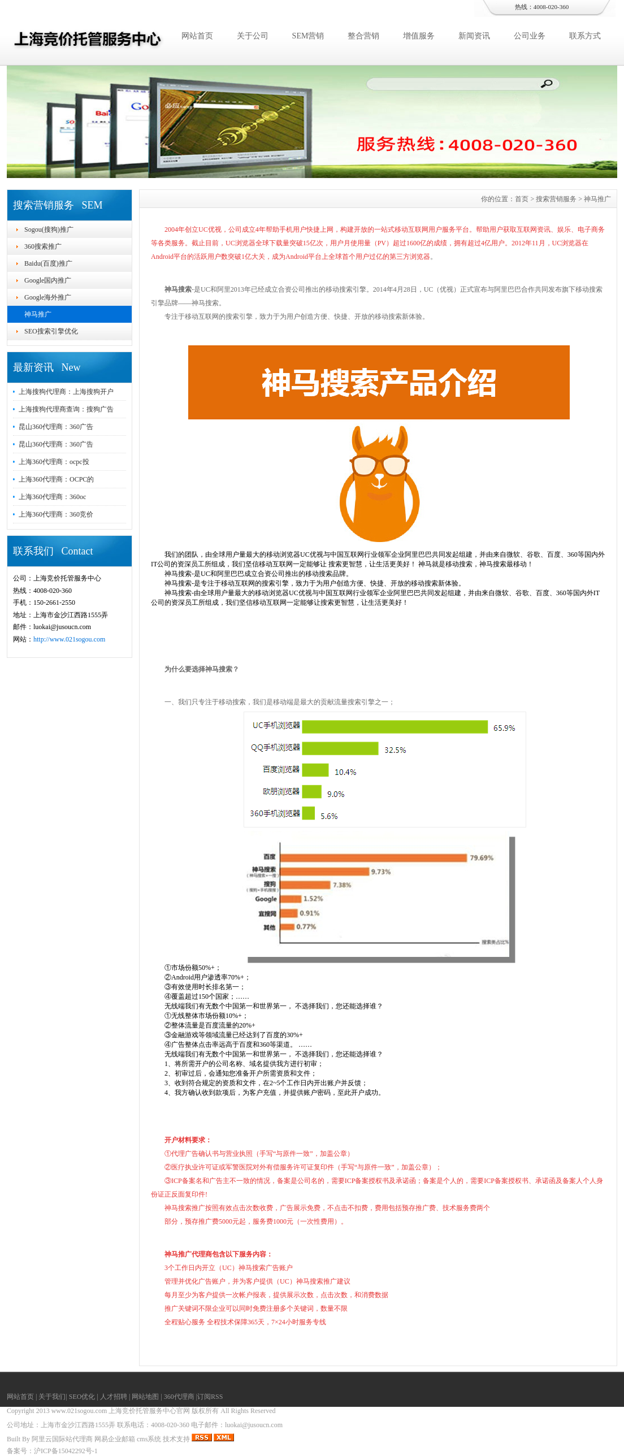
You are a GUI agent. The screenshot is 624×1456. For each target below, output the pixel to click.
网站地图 (145, 1397)
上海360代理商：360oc (52, 497)
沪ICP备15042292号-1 (66, 1451)
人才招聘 (113, 1397)
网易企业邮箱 (114, 1439)
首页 (521, 199)
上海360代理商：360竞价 (56, 514)
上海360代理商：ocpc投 (54, 462)
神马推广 (37, 314)
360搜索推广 (43, 246)
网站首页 (197, 36)
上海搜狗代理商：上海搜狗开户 (66, 392)
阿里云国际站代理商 (62, 1439)
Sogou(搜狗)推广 (48, 229)
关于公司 (252, 36)
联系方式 (585, 36)
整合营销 (363, 36)
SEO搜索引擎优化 (51, 331)
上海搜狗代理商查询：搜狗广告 (66, 409)
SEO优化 (82, 1397)
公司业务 (529, 36)
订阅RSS (210, 1397)
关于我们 (52, 1397)
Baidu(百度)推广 (48, 263)
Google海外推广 (47, 297)
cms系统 (149, 1439)
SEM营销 (308, 36)
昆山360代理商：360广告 (56, 427)
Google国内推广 (47, 280)
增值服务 (419, 36)
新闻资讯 (474, 36)
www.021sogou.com (79, 1411)
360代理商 (179, 1397)
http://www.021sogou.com (69, 639)
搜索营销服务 (556, 199)
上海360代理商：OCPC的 (56, 479)
